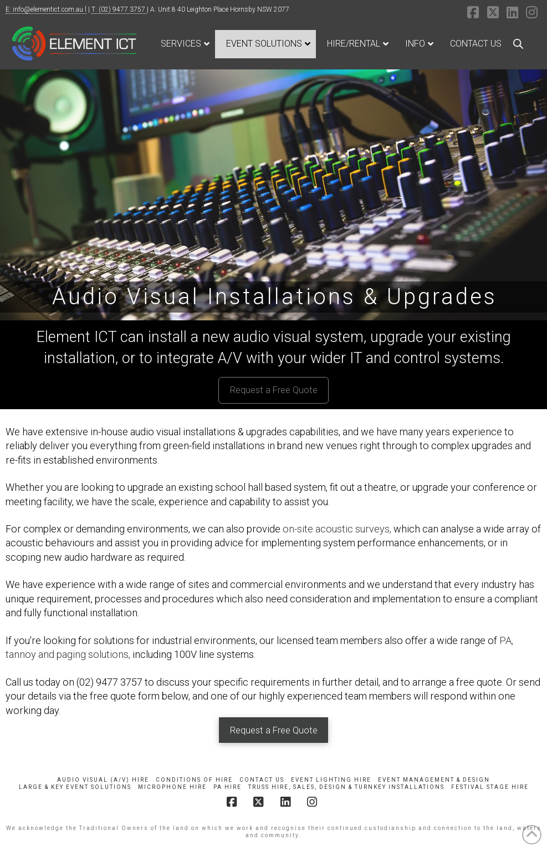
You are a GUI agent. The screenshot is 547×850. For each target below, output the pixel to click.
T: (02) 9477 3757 (119, 9)
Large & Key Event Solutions (75, 787)
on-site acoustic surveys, (337, 529)
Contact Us (261, 780)
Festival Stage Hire (490, 787)
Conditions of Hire (194, 780)
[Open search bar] (518, 44)
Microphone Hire (172, 787)
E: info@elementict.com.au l (46, 9)
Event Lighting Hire (331, 780)
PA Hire (227, 787)
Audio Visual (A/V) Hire (103, 780)
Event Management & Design (434, 780)
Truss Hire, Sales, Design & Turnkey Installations (346, 787)
